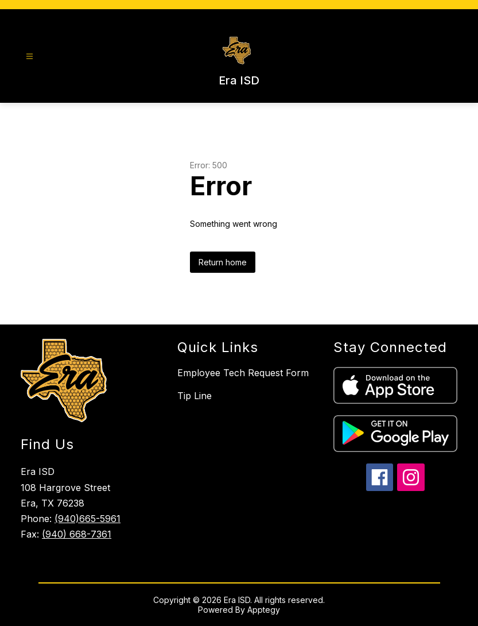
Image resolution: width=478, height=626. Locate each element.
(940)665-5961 (88, 518)
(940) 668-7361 (76, 534)
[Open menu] (29, 56)
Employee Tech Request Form (243, 372)
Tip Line (194, 395)
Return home (223, 262)
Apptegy (263, 610)
